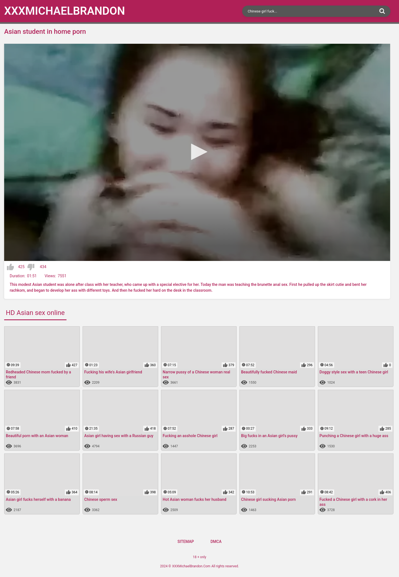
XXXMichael (64, 10)
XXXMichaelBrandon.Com (191, 566)
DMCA (216, 541)
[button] (197, 152)
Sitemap (185, 541)
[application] (197, 152)
